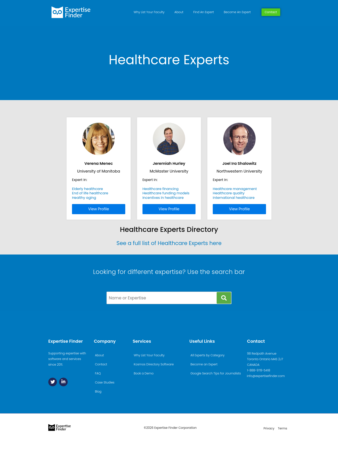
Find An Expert (203, 12)
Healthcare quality (228, 193)
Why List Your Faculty (149, 12)
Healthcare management (235, 188)
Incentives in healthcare (163, 197)
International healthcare (234, 197)
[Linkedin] (63, 382)
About (178, 12)
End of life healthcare (90, 193)
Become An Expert (237, 12)
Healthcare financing (160, 188)
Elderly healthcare (87, 188)
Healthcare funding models (165, 193)
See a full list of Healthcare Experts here (168, 243)
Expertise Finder (65, 341)
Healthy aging (84, 197)
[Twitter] (52, 382)
